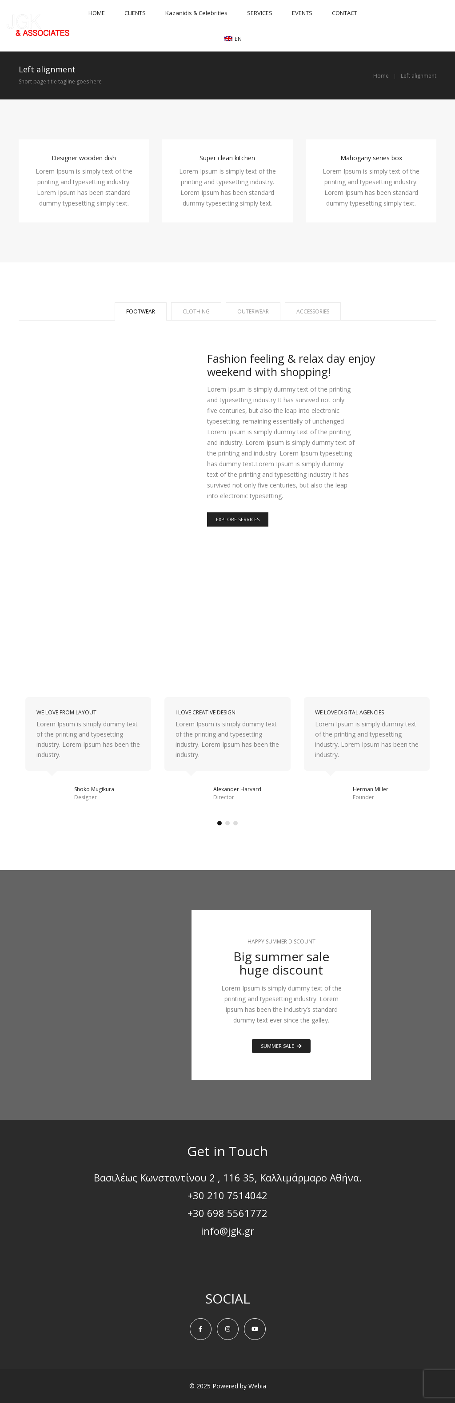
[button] (219, 823)
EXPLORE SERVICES (237, 519)
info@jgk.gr (227, 1230)
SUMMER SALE (281, 1045)
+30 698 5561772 (227, 1213)
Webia (257, 1386)
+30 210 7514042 (227, 1195)
